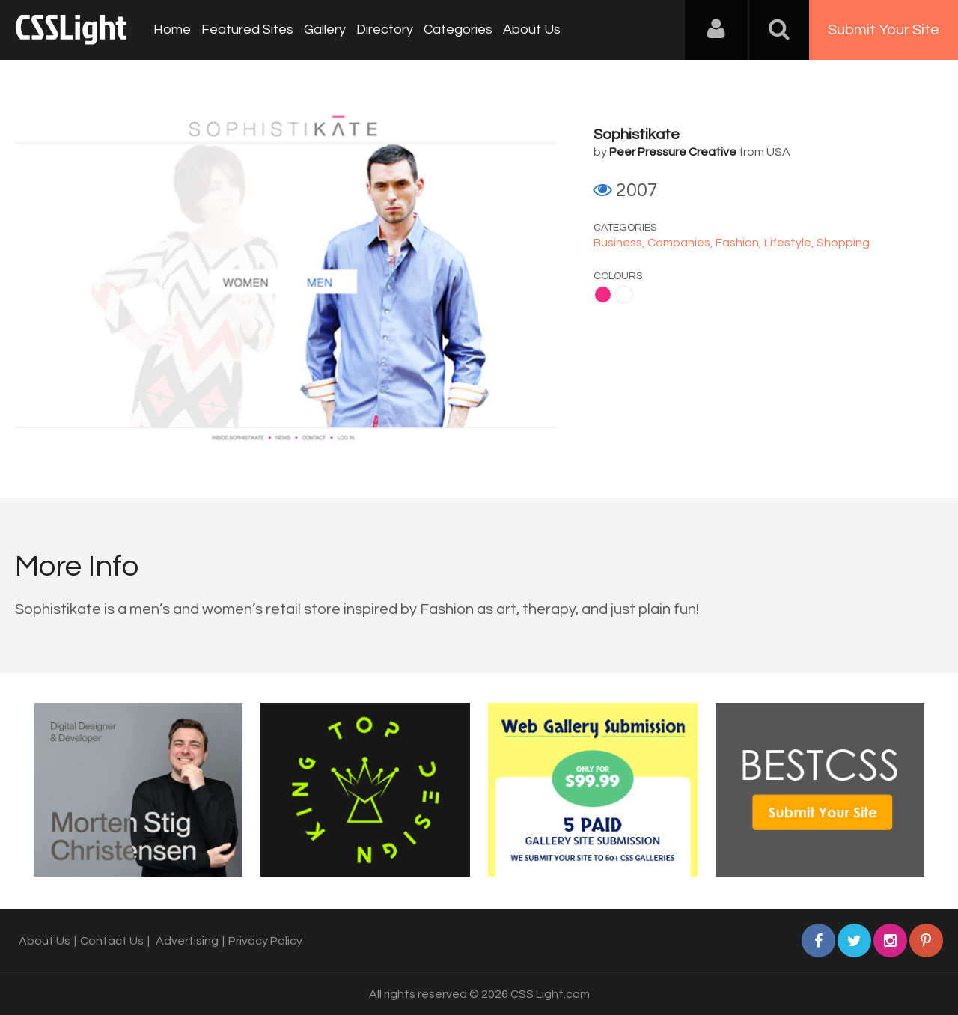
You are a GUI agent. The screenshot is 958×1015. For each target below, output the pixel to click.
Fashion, (740, 243)
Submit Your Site (883, 29)
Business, (620, 243)
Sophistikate (637, 134)
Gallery (325, 29)
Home (172, 29)
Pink (603, 294)
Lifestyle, (790, 243)
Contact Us (112, 941)
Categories (458, 29)
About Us (532, 29)
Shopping (843, 243)
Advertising (187, 941)
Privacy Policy (265, 941)
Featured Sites (247, 29)
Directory (384, 29)
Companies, (681, 243)
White (623, 294)
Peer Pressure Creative (672, 152)
